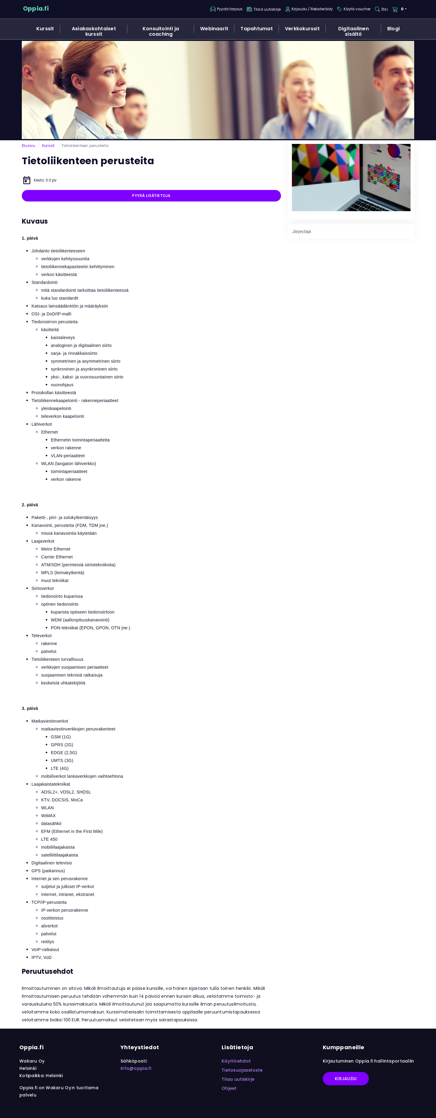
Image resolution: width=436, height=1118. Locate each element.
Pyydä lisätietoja (151, 195)
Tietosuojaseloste (242, 1070)
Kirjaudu (346, 1079)
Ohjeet (229, 1088)
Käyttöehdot (236, 1061)
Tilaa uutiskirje (238, 1079)
